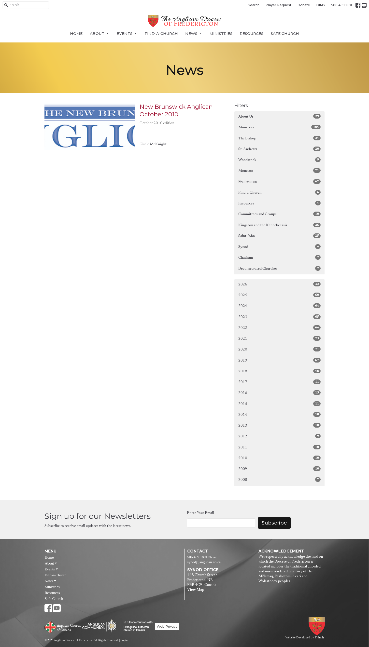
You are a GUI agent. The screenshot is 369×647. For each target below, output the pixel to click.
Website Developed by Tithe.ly (305, 637)
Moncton (279, 170)
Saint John (279, 235)
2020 (279, 349)
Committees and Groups (279, 214)
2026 (279, 284)
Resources (251, 33)
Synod (279, 246)
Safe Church (285, 33)
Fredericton (279, 181)
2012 (279, 436)
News (193, 33)
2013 (279, 425)
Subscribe (274, 523)
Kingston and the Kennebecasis (279, 225)
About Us (279, 116)
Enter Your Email (200, 513)
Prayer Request (278, 5)
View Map (195, 590)
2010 (279, 458)
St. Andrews (279, 149)
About (99, 33)
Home (76, 33)
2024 (279, 305)
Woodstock (279, 159)
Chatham (279, 257)
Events (127, 33)
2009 (279, 468)
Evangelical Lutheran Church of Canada (136, 626)
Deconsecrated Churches (279, 268)
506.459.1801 (341, 5)
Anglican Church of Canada (62, 626)
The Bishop (279, 138)
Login (124, 640)
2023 (279, 316)
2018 (279, 371)
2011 (279, 447)
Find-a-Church (161, 33)
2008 (279, 479)
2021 (279, 338)
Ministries (221, 33)
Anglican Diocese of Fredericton (318, 626)
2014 (279, 414)
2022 (279, 327)
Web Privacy (167, 626)
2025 (279, 295)
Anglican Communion (100, 626)
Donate (304, 5)
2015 (279, 403)
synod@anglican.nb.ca (204, 562)
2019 (279, 360)
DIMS (320, 5)
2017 (279, 381)
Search (253, 5)
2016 (279, 392)
